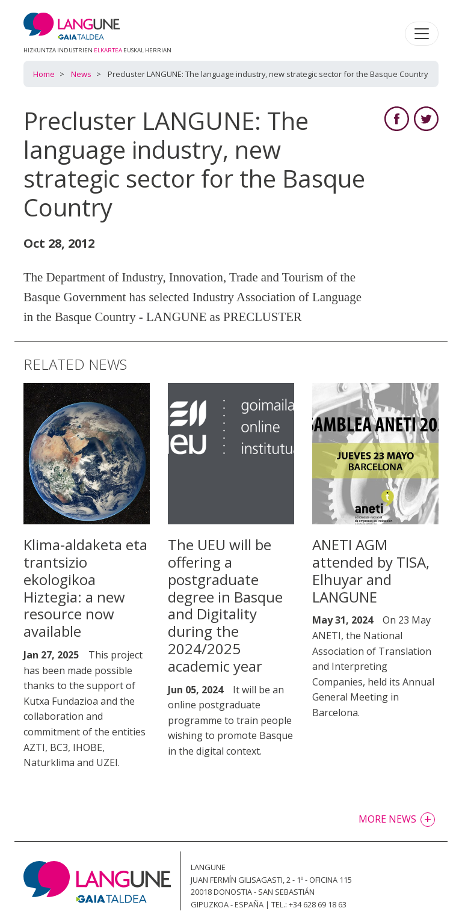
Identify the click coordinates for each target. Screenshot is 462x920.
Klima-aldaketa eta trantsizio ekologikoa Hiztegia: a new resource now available (85, 588)
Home (44, 74)
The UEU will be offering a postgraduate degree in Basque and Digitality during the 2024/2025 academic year (225, 605)
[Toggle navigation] (422, 34)
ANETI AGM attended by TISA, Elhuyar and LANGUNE (371, 570)
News (81, 74)
